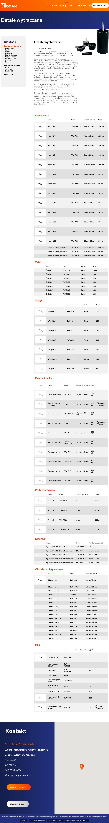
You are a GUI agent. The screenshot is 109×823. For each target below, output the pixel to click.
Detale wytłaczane (12, 46)
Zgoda (23, 820)
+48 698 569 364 (100, 5)
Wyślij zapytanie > (19, 787)
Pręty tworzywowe (12, 57)
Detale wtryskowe (12, 65)
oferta (65, 5)
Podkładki (9, 71)
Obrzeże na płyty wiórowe (11, 59)
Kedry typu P (9, 48)
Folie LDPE (8, 74)
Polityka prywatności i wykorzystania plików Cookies (68, 820)
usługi (56, 5)
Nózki (7, 67)
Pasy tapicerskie (11, 55)
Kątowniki (9, 53)
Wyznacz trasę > (18, 804)
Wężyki (7, 51)
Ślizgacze (8, 69)
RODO (85, 5)
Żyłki (7, 50)
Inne (6, 62)
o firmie (46, 5)
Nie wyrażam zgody (37, 820)
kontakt (75, 5)
